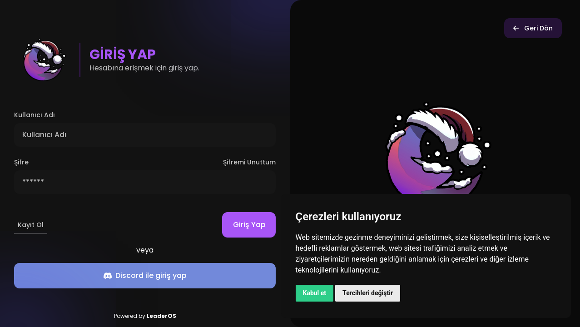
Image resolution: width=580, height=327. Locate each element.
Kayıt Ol (31, 224)
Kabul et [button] (315, 293)
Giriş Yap (254, 224)
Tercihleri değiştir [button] (367, 293)
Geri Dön (533, 28)
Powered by (145, 316)
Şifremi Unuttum (249, 162)
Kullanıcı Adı (34, 114)
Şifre (21, 162)
